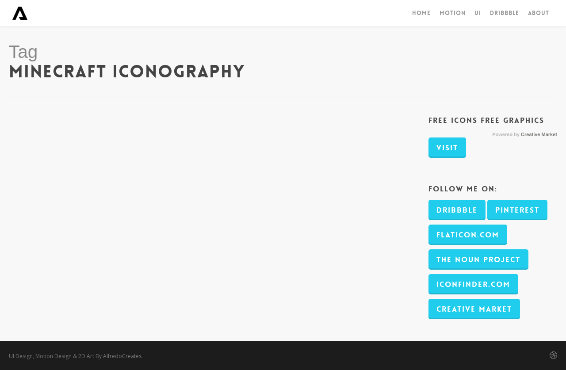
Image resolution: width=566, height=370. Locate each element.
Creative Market (539, 134)
